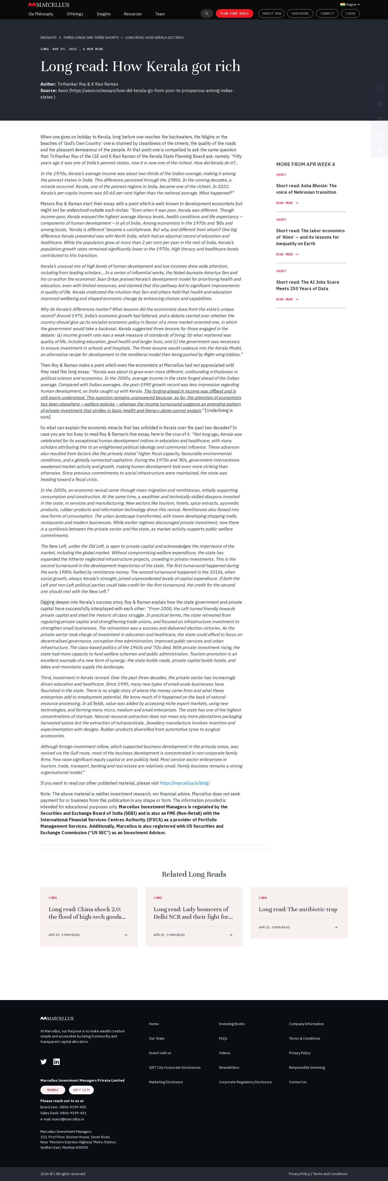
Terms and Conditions (330, 1174)
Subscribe (300, 13)
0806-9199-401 (73, 1113)
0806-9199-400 (73, 1107)
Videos (224, 1053)
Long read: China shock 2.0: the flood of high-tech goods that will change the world (85, 917)
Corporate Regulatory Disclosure (245, 1082)
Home (154, 1024)
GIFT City (81, 1090)
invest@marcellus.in (68, 1119)
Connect (327, 13)
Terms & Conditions (304, 1038)
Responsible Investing (307, 1067)
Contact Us (298, 1082)
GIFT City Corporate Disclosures (175, 1067)
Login (350, 13)
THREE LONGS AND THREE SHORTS (91, 37)
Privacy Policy (299, 1053)
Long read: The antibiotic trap (298, 909)
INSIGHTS (48, 37)
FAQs (223, 1038)
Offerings (75, 14)
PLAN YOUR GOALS (234, 13)
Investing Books (232, 1024)
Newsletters (229, 1067)
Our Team (156, 1038)
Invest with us (160, 1053)
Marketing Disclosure (166, 1082)
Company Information (306, 1024)
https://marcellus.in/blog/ (185, 783)
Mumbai (52, 1090)
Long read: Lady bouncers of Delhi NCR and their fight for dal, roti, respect (191, 917)
